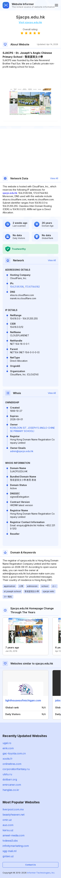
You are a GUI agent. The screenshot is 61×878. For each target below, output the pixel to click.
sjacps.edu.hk (10, 193)
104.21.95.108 (17, 286)
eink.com (8, 748)
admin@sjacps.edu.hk (21, 451)
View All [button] (54, 178)
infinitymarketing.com (16, 845)
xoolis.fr (8, 758)
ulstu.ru (7, 774)
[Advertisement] (30, 78)
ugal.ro (7, 743)
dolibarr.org (10, 779)
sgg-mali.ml (9, 851)
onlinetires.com (12, 763)
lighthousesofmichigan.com (23, 700)
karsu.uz (8, 830)
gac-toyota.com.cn (14, 753)
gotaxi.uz (8, 856)
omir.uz (7, 819)
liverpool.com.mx (13, 809)
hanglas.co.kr (11, 789)
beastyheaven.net (13, 814)
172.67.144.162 (32, 286)
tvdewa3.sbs (10, 840)
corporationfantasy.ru (16, 769)
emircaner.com (12, 784)
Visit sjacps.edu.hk (30, 22)
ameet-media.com (13, 835)
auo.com (8, 825)
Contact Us (30, 865)
